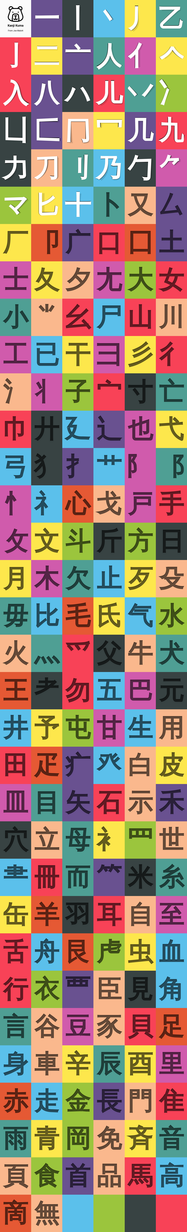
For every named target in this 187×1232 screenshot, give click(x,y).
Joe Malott (18, 30)
